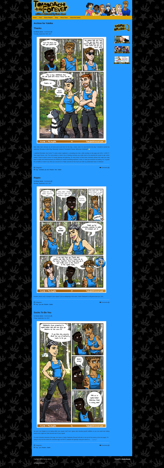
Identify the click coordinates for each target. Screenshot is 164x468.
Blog (56, 17)
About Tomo (64, 17)
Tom (55, 169)
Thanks (37, 28)
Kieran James (39, 32)
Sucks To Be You (42, 312)
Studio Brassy (126, 459)
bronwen (41, 169)
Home (35, 17)
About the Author (75, 17)
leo (48, 169)
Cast (40, 17)
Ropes (37, 177)
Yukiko (59, 169)
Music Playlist (48, 17)
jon (45, 169)
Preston (51, 169)
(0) (51, 32)
